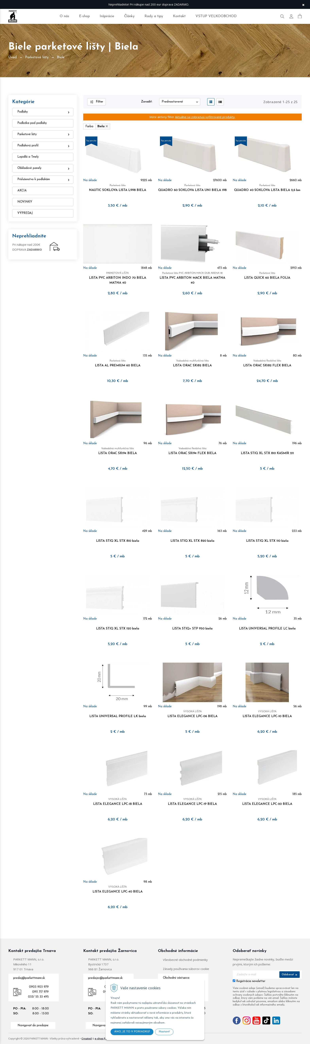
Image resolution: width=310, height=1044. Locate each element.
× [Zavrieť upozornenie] (303, 4)
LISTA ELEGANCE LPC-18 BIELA (117, 801)
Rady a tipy (154, 16)
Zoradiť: (146, 101)
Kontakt (179, 16)
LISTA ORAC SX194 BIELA (117, 450)
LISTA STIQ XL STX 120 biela (117, 625)
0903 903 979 (39, 987)
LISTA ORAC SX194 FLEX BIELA (192, 450)
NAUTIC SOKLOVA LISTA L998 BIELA (117, 187)
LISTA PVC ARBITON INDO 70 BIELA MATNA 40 (117, 277)
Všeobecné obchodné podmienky (185, 960)
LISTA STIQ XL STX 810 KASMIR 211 (267, 450)
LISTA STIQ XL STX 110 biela (267, 538)
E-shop (84, 16)
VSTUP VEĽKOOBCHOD (216, 16)
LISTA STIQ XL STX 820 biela (192, 538)
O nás (64, 16)
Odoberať (289, 974)
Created (86, 1038)
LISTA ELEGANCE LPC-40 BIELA (117, 888)
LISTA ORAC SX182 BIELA (192, 362)
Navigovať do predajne (33, 1025)
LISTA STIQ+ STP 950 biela (192, 625)
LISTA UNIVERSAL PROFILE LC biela (267, 625)
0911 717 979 (40, 991)
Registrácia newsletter (250, 981)
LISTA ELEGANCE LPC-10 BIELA (267, 713)
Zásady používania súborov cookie (186, 969)
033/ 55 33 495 (38, 996)
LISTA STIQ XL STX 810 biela (117, 538)
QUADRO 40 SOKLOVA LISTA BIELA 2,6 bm (267, 187)
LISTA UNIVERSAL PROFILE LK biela (117, 713)
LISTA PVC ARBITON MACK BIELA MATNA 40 (192, 277)
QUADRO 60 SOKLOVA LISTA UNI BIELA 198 (192, 187)
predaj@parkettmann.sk (29, 978)
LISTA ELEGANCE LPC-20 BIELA (267, 801)
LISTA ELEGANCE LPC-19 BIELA (192, 801)
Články (129, 16)
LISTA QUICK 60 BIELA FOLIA (267, 275)
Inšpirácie (107, 16)
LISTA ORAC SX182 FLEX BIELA (267, 362)
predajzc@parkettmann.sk (105, 978)
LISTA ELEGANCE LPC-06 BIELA (192, 713)
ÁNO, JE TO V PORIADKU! (132, 1031)
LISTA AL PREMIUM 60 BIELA (117, 362)
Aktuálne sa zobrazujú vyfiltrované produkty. (205, 117)
